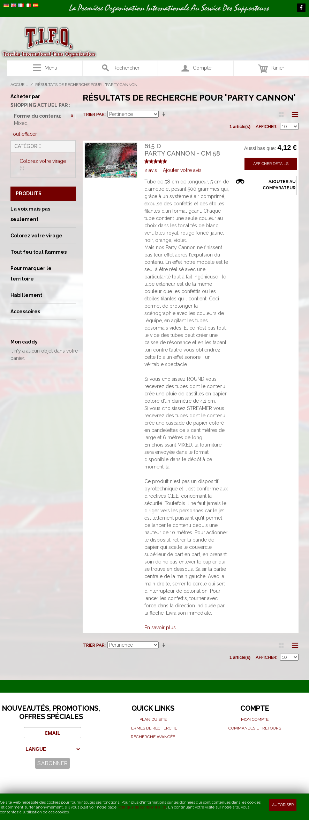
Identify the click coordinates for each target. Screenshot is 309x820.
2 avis (150, 170)
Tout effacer (23, 134)
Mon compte (255, 719)
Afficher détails (270, 163)
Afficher (266, 126)
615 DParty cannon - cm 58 (182, 149)
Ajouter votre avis (182, 170)
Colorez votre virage (43, 164)
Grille (281, 114)
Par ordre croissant (165, 114)
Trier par (94, 114)
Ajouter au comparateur (279, 184)
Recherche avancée (153, 736)
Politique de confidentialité (142, 807)
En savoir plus (160, 627)
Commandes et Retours (254, 728)
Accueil (19, 84)
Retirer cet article (72, 115)
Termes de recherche (153, 728)
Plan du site (153, 719)
